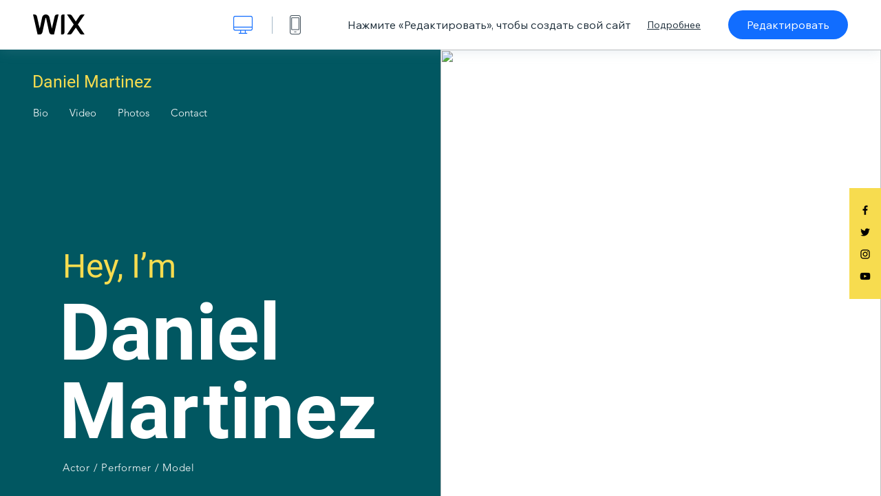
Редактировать (788, 25)
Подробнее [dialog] (674, 25)
